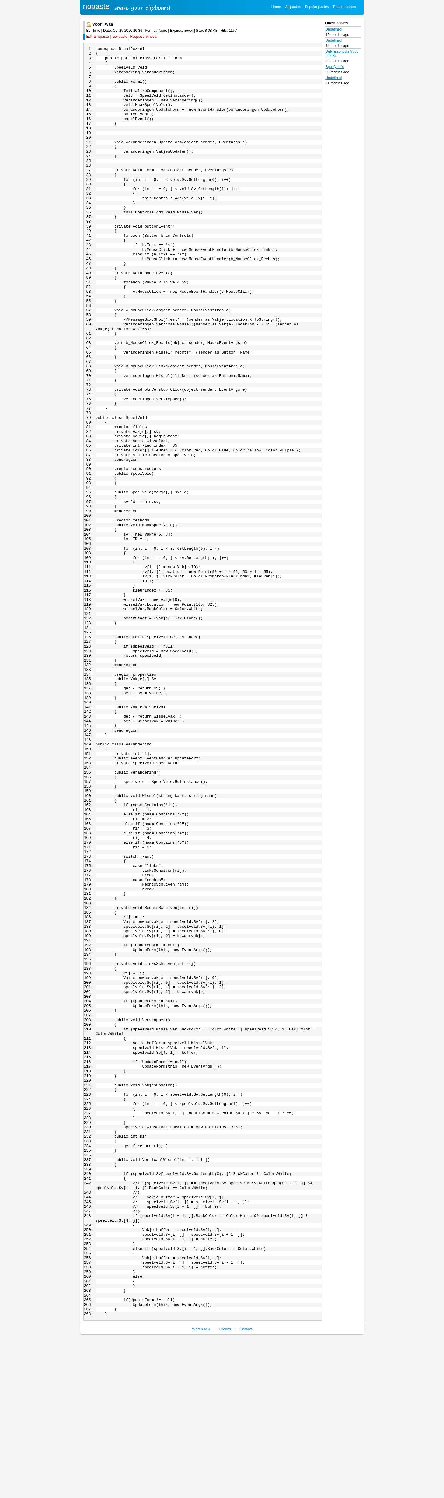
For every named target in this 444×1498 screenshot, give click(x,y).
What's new (201, 1490)
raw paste (119, 36)
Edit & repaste (97, 36)
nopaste (96, 6)
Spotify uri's (335, 67)
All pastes (293, 7)
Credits (225, 1490)
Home (276, 7)
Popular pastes (317, 7)
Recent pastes (344, 7)
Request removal (144, 36)
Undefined (334, 29)
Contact (245, 1490)
